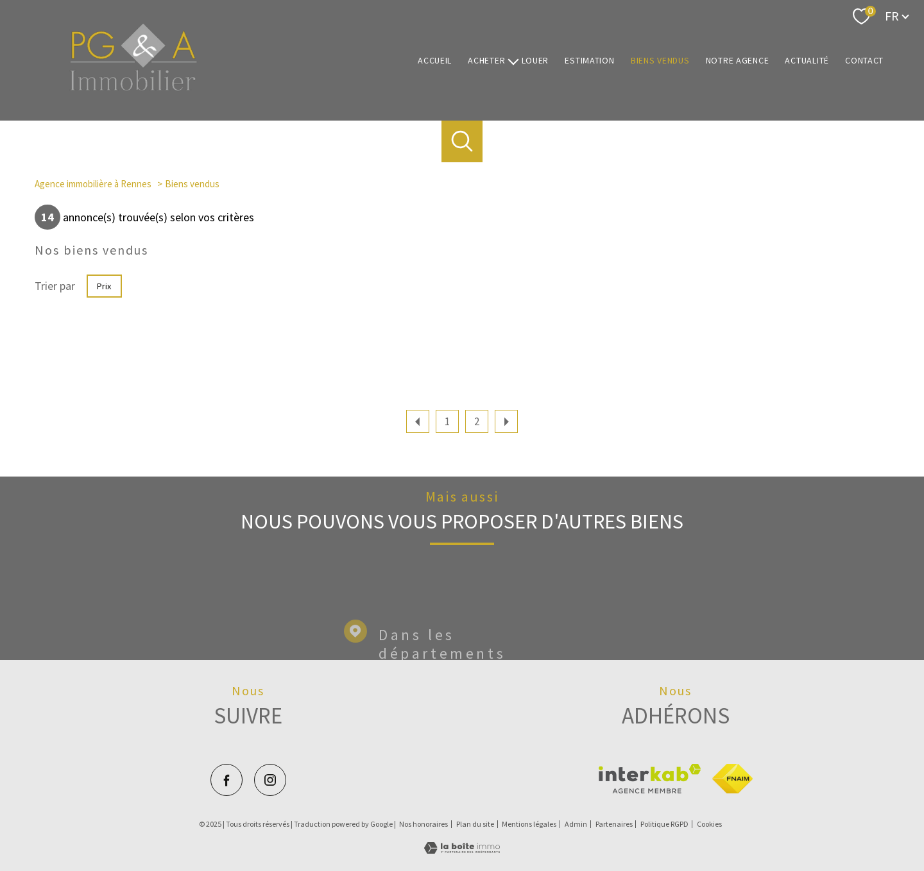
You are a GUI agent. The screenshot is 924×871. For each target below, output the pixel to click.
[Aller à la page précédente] (417, 421)
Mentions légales (529, 824)
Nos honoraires (423, 824)
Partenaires (614, 824)
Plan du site (475, 824)
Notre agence (737, 60)
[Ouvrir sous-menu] (513, 60)
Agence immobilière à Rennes (93, 184)
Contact (864, 60)
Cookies (709, 824)
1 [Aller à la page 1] (447, 421)
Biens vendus (660, 60)
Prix (104, 286)
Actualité (807, 60)
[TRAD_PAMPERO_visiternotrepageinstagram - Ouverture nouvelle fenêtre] (270, 780)
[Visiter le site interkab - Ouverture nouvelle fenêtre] (650, 778)
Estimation (589, 60)
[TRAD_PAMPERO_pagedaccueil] (133, 87)
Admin (576, 824)
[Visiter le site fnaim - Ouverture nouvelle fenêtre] (732, 778)
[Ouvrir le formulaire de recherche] (462, 141)
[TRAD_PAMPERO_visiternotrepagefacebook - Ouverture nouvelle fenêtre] (226, 780)
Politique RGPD (664, 824)
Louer (535, 60)
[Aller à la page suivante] (506, 421)
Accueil (435, 60)
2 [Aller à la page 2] (476, 421)
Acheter (486, 60)
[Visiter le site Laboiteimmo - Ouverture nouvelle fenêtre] (462, 849)
